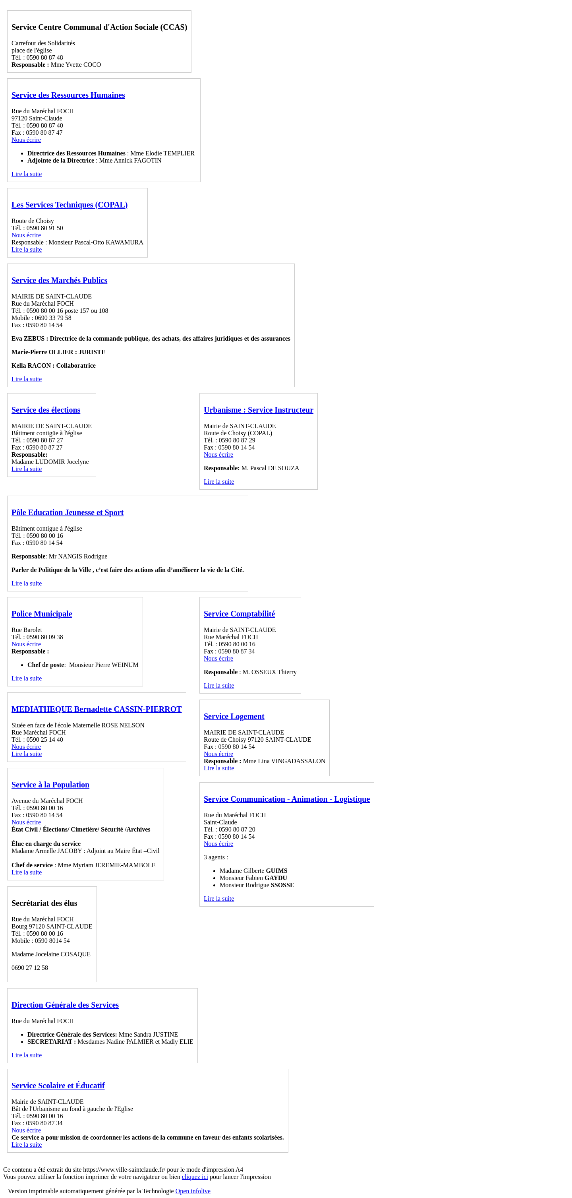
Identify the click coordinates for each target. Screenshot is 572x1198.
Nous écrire (26, 139)
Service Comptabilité (239, 613)
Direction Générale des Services (65, 1004)
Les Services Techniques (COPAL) (70, 204)
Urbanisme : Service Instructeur (258, 409)
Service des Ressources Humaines (68, 95)
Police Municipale (42, 613)
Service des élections (46, 409)
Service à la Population (50, 784)
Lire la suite (27, 174)
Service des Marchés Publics (59, 280)
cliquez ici (195, 1176)
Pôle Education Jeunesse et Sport (68, 512)
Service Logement (234, 716)
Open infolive (193, 1191)
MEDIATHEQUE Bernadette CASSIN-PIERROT (97, 709)
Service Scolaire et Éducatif (58, 1085)
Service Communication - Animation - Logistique (287, 799)
